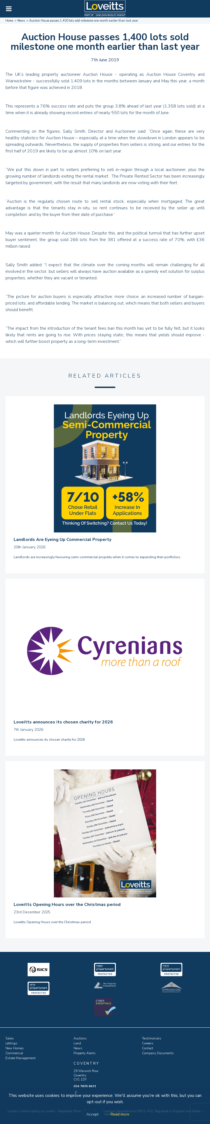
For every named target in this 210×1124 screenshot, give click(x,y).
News (78, 1048)
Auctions (80, 1038)
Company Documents (158, 1053)
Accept (92, 1114)
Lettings (11, 1043)
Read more (119, 1114)
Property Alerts (85, 1053)
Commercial (14, 1053)
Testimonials (151, 1038)
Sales (9, 1038)
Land (77, 1043)
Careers (147, 1043)
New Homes (14, 1048)
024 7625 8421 (85, 1086)
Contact (147, 1048)
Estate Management (20, 1058)
